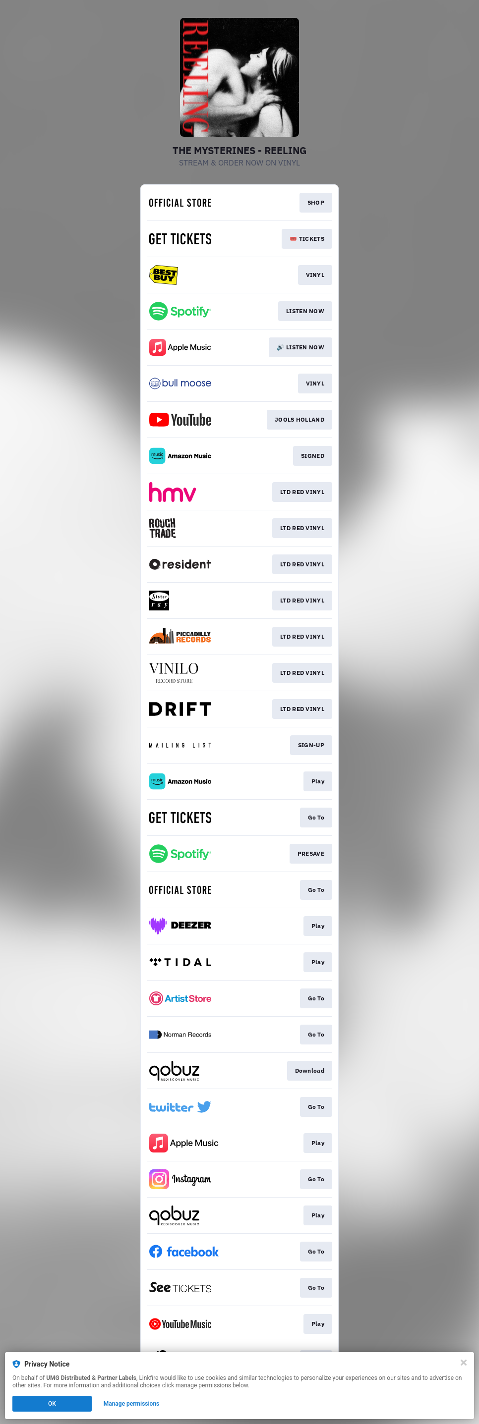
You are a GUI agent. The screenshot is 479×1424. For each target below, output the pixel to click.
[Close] (464, 1362)
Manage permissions (132, 1403)
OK (52, 1403)
